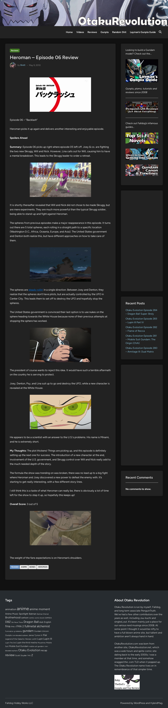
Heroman (42, 567)
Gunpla (105, 32)
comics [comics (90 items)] (48, 617)
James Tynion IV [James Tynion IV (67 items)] (36, 635)
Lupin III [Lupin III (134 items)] (47, 638)
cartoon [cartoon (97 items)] (25, 617)
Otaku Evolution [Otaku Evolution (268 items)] (29, 650)
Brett (22, 65)
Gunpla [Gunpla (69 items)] (8, 635)
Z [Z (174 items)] (32, 655)
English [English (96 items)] (47, 622)
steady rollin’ (36, 289)
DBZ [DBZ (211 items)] (8, 622)
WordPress (139, 703)
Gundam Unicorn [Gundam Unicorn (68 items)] (41, 631)
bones (32, 567)
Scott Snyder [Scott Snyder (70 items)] (21, 655)
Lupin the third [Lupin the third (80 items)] (23, 642)
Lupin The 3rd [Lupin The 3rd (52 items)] (10, 643)
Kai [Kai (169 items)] (45, 635)
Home (69, 32)
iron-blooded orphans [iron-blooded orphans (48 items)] (20, 635)
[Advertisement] (142, 241)
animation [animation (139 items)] (10, 609)
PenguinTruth (148, 610)
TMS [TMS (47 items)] (29, 656)
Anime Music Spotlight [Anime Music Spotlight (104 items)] (16, 613)
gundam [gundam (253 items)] (28, 631)
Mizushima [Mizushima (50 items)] (42, 643)
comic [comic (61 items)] (31, 618)
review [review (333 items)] (10, 655)
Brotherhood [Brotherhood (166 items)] (12, 617)
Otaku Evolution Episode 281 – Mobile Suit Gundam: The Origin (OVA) (141, 339)
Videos (80, 32)
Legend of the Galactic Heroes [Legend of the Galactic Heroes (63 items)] (18, 639)
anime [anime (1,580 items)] (23, 608)
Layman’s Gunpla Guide (143, 32)
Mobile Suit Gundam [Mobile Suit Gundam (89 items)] (19, 646)
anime (24, 567)
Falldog (156, 607)
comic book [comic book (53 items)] (39, 618)
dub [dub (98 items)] (41, 622)
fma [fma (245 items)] (7, 626)
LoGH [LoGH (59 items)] (34, 639)
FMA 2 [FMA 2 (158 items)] (20, 626)
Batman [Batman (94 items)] (32, 613)
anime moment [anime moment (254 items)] (40, 609)
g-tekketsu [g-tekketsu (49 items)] (18, 631)
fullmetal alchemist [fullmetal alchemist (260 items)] (37, 626)
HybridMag (156, 703)
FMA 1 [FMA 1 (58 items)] (13, 627)
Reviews (92, 32)
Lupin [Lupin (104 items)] (40, 638)
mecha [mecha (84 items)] (34, 642)
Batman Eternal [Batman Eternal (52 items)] (43, 614)
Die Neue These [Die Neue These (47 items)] (17, 622)
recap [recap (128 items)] (44, 650)
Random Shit (119, 32)
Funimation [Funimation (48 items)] (9, 631)
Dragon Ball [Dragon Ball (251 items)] (31, 622)
